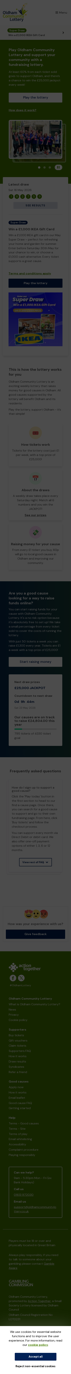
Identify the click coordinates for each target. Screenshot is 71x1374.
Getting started (20, 1108)
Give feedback (35, 934)
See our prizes (35, 515)
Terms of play (18, 1134)
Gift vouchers (18, 1040)
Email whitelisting (20, 1139)
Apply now (16, 1087)
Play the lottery (35, 97)
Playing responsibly (22, 1155)
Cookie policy (18, 1020)
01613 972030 (24, 1195)
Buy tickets (16, 1035)
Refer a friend (18, 1072)
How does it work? (22, 110)
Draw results (17, 1061)
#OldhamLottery (20, 985)
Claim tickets (17, 1046)
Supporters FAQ (20, 1051)
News (12, 1010)
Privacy (14, 1015)
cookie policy (38, 1345)
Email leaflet (17, 1098)
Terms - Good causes (24, 1123)
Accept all (36, 1356)
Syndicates (16, 1067)
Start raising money (35, 661)
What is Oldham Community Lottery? (34, 1004)
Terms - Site (17, 1129)
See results (35, 205)
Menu (61, 13)
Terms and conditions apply (30, 273)
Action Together (39, 1301)
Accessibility (17, 1144)
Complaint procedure (23, 1150)
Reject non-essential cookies (35, 1366)
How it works (18, 1056)
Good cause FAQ (20, 1103)
